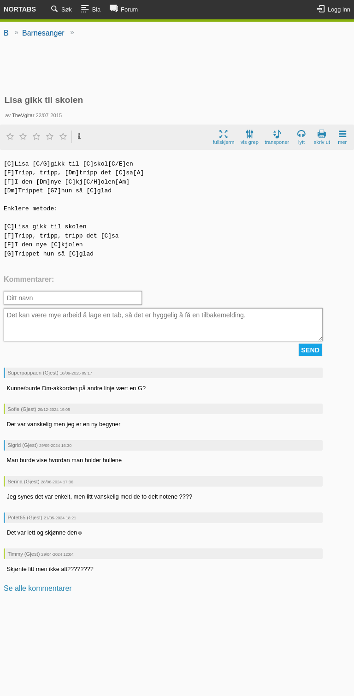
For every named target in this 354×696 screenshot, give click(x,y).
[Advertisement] (177, 67)
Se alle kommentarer (38, 588)
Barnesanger (43, 33)
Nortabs (20, 9)
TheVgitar (23, 115)
